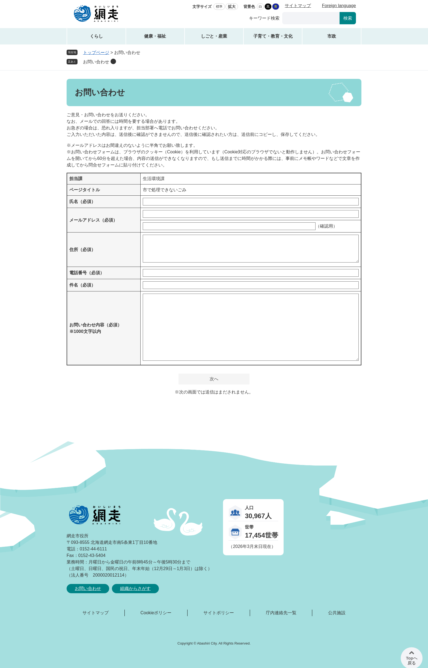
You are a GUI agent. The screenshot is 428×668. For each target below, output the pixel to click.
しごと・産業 (214, 36)
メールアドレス (93, 220)
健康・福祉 (155, 36)
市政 (331, 36)
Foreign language (339, 5)
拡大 (232, 6)
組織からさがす (135, 588)
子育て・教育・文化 (273, 36)
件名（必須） (82, 285)
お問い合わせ (96, 61)
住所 (82, 249)
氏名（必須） (82, 201)
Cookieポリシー (155, 612)
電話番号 (86, 272)
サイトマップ (298, 5)
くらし (96, 36)
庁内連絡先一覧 (281, 612)
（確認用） (326, 226)
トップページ (96, 52)
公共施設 (337, 612)
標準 (219, 6)
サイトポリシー (218, 612)
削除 (113, 61)
